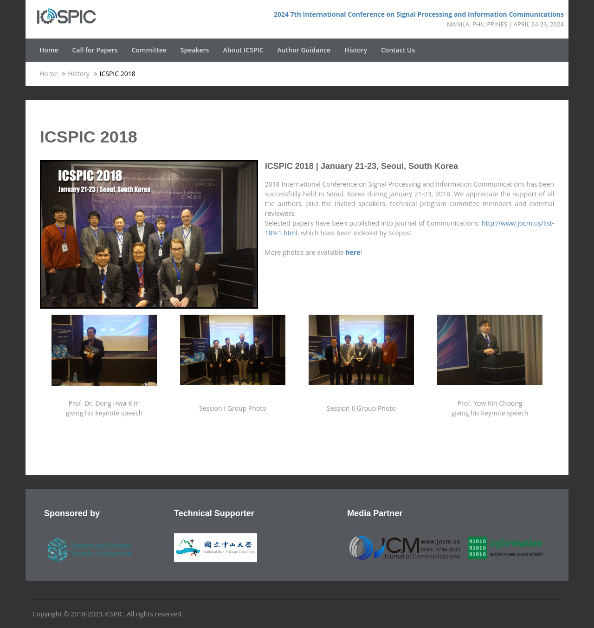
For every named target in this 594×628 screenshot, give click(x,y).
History (355, 49)
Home (48, 49)
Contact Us (398, 49)
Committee (149, 49)
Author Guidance (304, 49)
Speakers (195, 49)
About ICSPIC (243, 49)
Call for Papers (95, 49)
